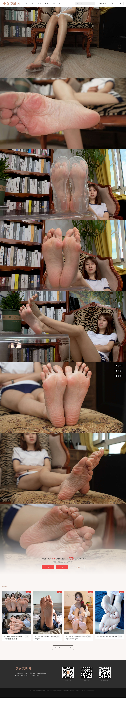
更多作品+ (58, 647)
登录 (119, 3)
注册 (112, 3)
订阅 (118, 375)
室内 (32, 3)
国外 (53, 3)
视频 (46, 3)
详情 (118, 370)
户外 (25, 3)
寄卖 (60, 3)
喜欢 (118, 365)
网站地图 (93, 691)
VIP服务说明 (102, 3)
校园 (39, 3)
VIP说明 (77, 567)
